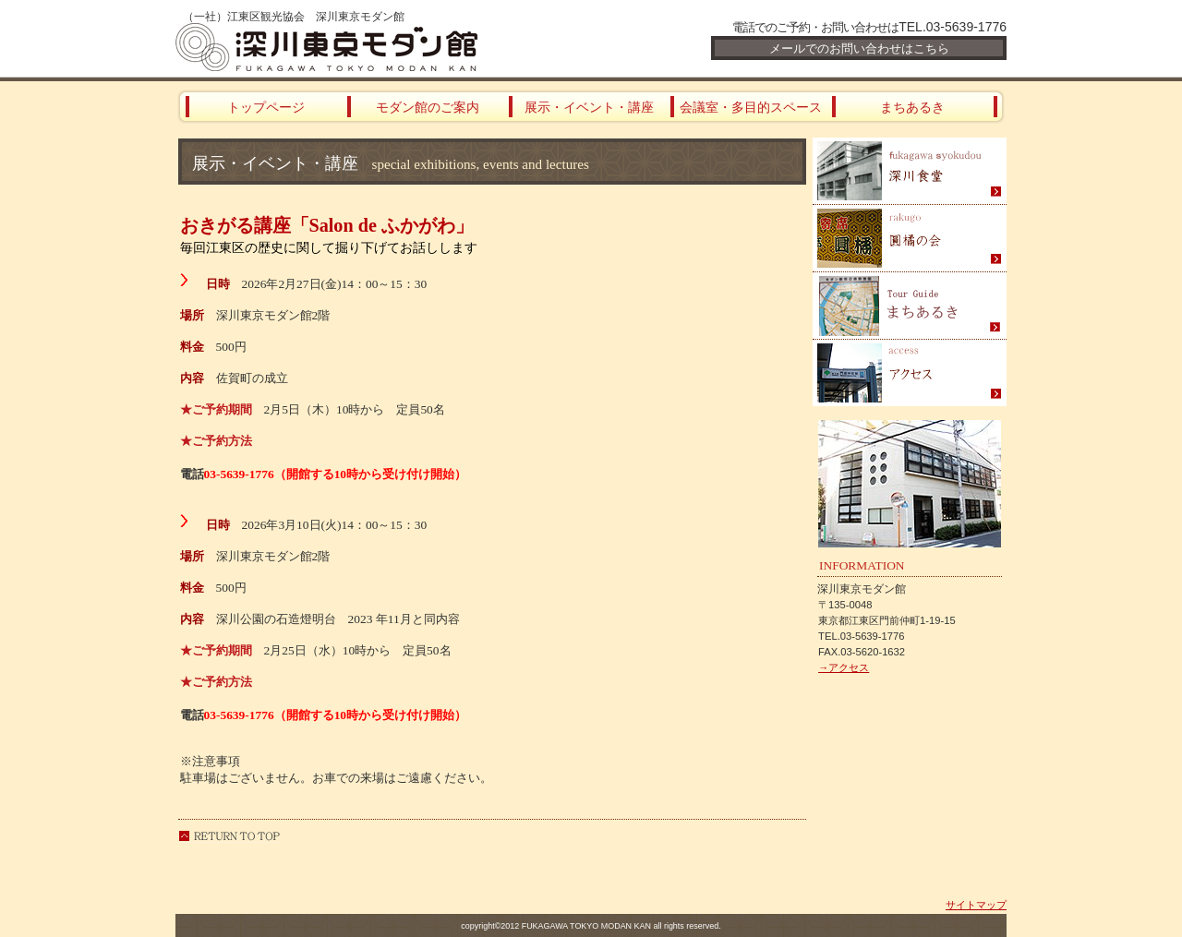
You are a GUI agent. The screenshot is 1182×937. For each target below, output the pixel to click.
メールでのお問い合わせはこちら (859, 48)
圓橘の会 (910, 238)
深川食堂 (910, 171)
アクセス (910, 373)
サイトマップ (976, 904)
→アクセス (843, 667)
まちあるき (910, 306)
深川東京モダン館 (397, 47)
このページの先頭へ (229, 836)
